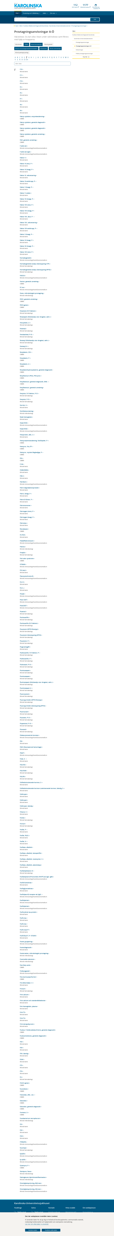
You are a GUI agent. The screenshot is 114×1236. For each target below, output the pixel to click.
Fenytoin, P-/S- (25, 399)
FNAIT (22, 753)
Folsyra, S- (23, 812)
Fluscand (23, 729)
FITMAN (22, 564)
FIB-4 (21, 476)
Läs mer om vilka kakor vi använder (37, 1224)
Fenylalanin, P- (25, 358)
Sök (95, 19)
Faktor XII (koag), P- (26, 246)
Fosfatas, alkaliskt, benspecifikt (30, 853)
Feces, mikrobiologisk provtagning (31, 293)
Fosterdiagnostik (25, 947)
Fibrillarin (23, 482)
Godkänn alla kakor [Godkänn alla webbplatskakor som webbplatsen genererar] (51, 1230)
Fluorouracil (24, 712)
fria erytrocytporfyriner (28, 977)
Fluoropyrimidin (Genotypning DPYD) (32, 706)
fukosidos (23, 1101)
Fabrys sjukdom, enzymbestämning (32, 116)
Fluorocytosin (24, 694)
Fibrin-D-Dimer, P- (26, 499)
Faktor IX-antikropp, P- (27, 181)
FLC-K (22, 582)
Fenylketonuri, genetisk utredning (31, 388)
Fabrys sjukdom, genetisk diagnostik (32, 122)
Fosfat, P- (23, 830)
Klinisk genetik (48, 44)
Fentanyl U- (24, 346)
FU (21, 1077)
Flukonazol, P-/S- (25, 665)
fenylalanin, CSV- (25, 352)
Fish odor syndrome (27, 558)
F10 (21, 69)
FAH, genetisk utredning (28, 140)
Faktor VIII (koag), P (26, 211)
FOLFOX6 (23, 771)
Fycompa (23, 1148)
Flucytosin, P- (24, 641)
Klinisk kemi (43, 48)
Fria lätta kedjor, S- (26, 983)
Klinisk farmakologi (36, 44)
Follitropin (23, 794)
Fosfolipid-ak (24, 900)
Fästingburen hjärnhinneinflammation (33, 1177)
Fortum (22, 824)
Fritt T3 (22, 1012)
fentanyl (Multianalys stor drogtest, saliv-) (34, 340)
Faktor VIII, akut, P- (26, 217)
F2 (20, 87)
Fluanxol (23, 611)
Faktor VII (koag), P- (26, 199)
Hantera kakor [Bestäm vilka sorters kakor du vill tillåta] (32, 1230)
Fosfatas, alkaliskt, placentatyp (30, 865)
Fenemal (23, 329)
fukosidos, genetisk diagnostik (30, 1107)
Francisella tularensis (27, 959)
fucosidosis (24, 1089)
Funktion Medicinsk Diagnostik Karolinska (36, 26)
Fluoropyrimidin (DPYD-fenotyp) (31, 700)
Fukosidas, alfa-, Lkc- (27, 1095)
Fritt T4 (22, 1018)
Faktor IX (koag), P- (26, 169)
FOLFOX (22, 765)
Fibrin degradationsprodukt (29, 488)
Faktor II (23, 158)
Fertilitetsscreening (26, 411)
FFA (21, 458)
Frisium (22, 989)
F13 (21, 81)
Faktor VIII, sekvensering (28, 222)
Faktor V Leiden (25, 193)
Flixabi (22, 594)
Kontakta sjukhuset (54, 1212)
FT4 (21, 1071)
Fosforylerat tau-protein (28, 912)
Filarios (22, 547)
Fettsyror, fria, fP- (26, 446)
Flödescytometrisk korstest (29, 735)
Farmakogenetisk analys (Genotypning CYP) (34, 264)
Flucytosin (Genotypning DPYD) (30, 635)
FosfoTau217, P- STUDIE (28, 936)
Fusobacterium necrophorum (30, 1118)
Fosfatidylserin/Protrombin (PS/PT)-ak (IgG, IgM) (36, 877)
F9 (20, 111)
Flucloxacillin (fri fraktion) (28, 623)
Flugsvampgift (25, 647)
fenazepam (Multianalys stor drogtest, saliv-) (35, 317)
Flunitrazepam (25, 670)
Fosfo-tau (23, 918)
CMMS (26, 44)
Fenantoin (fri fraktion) (27, 311)
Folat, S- (23, 759)
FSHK (22, 1059)
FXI (21, 1124)
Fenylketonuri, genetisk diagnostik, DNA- (34, 382)
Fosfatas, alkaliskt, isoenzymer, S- (31, 859)
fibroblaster (24, 529)
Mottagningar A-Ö (71, 1212)
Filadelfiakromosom (26, 541)
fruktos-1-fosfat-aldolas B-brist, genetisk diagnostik (37, 1030)
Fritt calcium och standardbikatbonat (32, 1000)
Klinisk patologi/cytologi (21, 52)
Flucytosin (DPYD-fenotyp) (29, 629)
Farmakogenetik (25, 258)
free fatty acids (25, 965)
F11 (21, 75)
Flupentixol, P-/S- (25, 723)
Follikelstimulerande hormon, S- (31, 782)
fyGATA (22, 1154)
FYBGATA (23, 1142)
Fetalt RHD (23, 423)
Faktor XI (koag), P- (26, 240)
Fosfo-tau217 (24, 930)
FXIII (21, 1136)
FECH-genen (24, 305)
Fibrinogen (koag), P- (27, 517)
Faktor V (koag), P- (26, 187)
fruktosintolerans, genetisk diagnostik (33, 1036)
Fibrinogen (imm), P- (27, 511)
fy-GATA (22, 1160)
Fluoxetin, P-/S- (25, 718)
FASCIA (22, 276)
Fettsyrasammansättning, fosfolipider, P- (34, 441)
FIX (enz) (23, 570)
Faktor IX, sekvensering (28, 175)
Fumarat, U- (24, 1112)
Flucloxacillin (24, 617)
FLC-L (22, 588)
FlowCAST (23, 606)
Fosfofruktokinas (26, 883)
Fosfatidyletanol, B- (26, 871)
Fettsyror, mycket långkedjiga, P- (31, 452)
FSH (21, 1042)
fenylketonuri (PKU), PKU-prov (30, 376)
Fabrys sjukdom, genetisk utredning (32, 134)
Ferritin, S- (23, 405)
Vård (20, 26)
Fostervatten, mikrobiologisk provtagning (34, 953)
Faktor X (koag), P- (26, 234)
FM (21, 741)
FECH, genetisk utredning (28, 299)
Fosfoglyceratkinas (26, 888)
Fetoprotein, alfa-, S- (27, 435)
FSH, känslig (24, 1053)
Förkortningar (79, 50)
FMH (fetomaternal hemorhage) (31, 747)
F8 (20, 105)
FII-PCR (22, 535)
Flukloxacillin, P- (25, 659)
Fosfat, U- (23, 841)
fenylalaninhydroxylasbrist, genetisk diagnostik (36, 370)
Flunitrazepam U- (26, 688)
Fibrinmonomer (25, 505)
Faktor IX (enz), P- (26, 164)
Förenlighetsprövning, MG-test (30, 1189)
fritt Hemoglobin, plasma (28, 1006)
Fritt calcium (24, 995)
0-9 (27, 60)
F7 (20, 99)
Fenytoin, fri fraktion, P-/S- (29, 393)
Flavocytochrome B (26, 576)
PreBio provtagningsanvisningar (84, 53)
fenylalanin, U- (25, 364)
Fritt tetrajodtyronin (27, 1024)
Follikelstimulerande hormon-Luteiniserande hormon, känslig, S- (42, 788)
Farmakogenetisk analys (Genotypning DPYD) (35, 270)
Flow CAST (23, 600)
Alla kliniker (18, 44)
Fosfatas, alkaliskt (26, 847)
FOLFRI (22, 776)
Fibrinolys (23, 523)
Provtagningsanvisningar (79, 26)
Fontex (22, 818)
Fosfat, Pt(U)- (24, 835)
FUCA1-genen (24, 1083)
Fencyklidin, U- (25, 323)
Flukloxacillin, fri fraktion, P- (29, 653)
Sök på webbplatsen (21, 19)
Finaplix (22, 553)
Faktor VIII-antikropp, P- (28, 228)
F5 (20, 93)
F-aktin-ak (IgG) (25, 152)
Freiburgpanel (24, 971)
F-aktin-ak (23, 146)
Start (16, 26)
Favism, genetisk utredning (29, 281)
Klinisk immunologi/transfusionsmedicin (26, 48)
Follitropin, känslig (26, 806)
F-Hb (21, 464)
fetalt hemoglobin (26, 417)
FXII (21, 1130)
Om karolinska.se (88, 1212)
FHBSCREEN (24, 470)
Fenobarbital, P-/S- (26, 334)
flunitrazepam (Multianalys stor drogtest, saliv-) (36, 682)
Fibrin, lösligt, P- (25, 494)
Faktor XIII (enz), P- (26, 252)
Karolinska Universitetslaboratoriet (59, 26)
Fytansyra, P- (24, 1165)
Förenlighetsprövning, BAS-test (30, 1183)
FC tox (22, 287)
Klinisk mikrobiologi (55, 48)
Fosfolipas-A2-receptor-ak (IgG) (30, 894)
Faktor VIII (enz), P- (26, 205)
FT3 (21, 1065)
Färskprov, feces (25, 1171)
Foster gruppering (26, 942)
